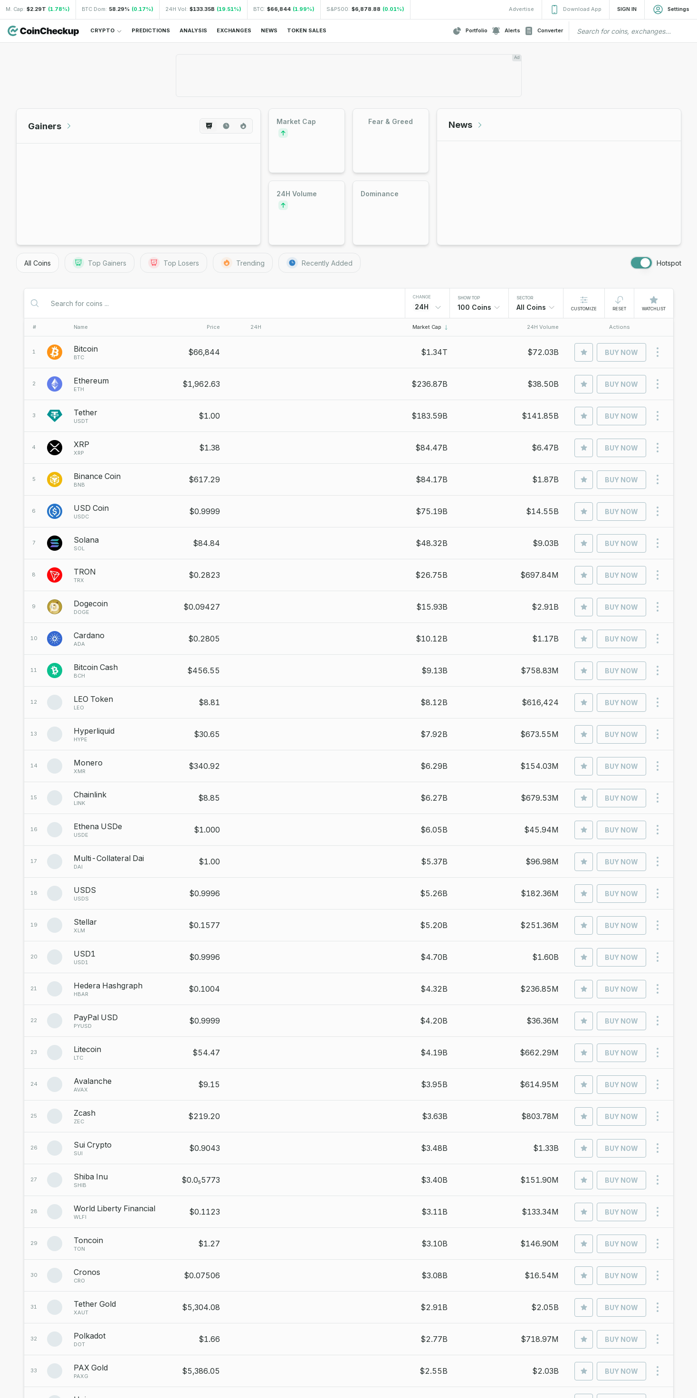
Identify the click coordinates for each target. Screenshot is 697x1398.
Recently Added (319, 262)
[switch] (641, 262)
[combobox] (479, 307)
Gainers (50, 126)
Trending (243, 262)
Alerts (505, 31)
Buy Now (621, 352)
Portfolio (469, 31)
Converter (543, 31)
